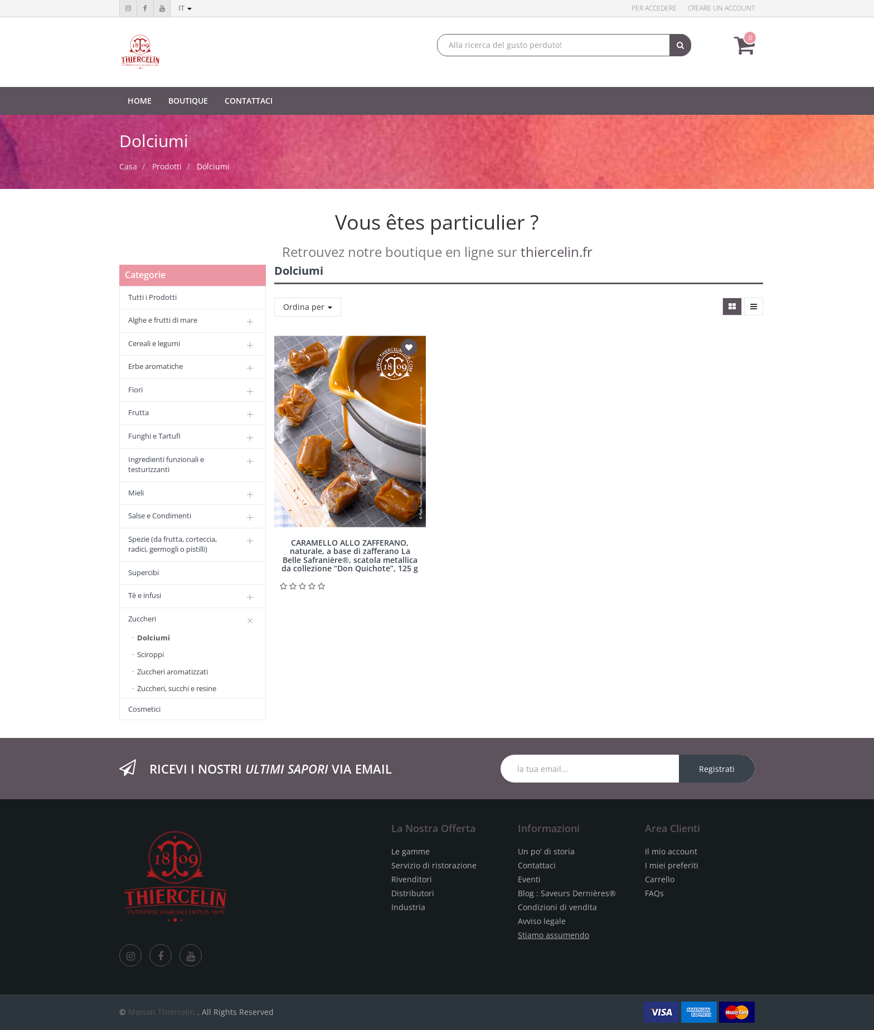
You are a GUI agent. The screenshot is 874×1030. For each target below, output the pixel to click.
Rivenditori (411, 879)
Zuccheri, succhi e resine (176, 688)
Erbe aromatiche (155, 366)
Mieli (136, 493)
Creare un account (721, 8)
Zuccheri (142, 619)
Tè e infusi (144, 595)
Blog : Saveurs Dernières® (567, 893)
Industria (408, 907)
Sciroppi (150, 654)
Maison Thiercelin (161, 1012)
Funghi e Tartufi (154, 436)
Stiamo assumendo (553, 935)
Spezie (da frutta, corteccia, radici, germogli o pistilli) (172, 544)
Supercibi (143, 572)
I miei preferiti (671, 865)
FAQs (654, 893)
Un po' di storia (546, 851)
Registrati (717, 769)
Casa (128, 166)
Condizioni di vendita (557, 907)
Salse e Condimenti (159, 516)
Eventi (529, 879)
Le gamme (410, 851)
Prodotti (167, 166)
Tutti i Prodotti (152, 297)
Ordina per (307, 307)
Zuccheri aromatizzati (172, 672)
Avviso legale (542, 921)
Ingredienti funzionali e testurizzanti (166, 464)
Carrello (659, 879)
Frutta (138, 412)
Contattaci (537, 865)
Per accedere (654, 8)
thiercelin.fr (557, 251)
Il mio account (671, 851)
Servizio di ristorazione (434, 865)
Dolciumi (213, 166)
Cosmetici (144, 709)
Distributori (412, 893)
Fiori (135, 390)
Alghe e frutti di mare (162, 320)
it (185, 8)
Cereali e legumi (154, 343)
